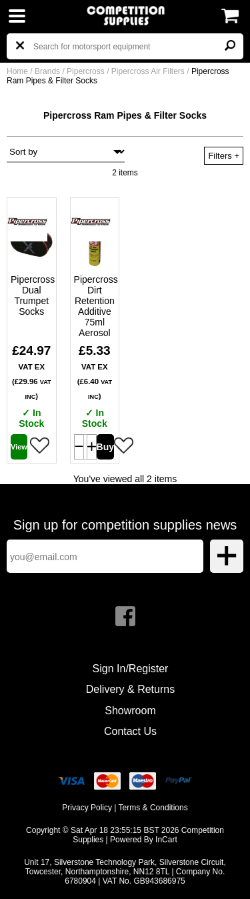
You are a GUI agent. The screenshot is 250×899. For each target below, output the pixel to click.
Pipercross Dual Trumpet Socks (32, 295)
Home (17, 71)
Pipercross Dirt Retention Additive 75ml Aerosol (95, 306)
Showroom (130, 710)
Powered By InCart (143, 839)
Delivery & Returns (130, 689)
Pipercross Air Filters (149, 71)
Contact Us (130, 731)
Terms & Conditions (153, 807)
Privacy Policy (87, 807)
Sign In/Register (131, 668)
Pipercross (87, 71)
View (19, 447)
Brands (47, 71)
